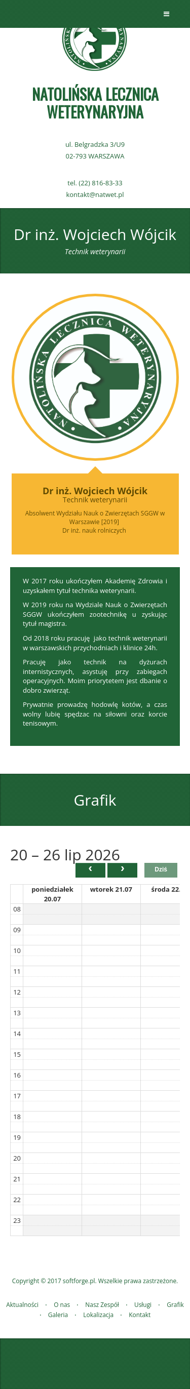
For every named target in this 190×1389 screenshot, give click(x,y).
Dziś (161, 869)
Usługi (142, 1304)
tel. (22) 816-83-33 (94, 182)
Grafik (175, 1304)
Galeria (58, 1315)
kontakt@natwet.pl (95, 194)
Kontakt (139, 1315)
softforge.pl (79, 1281)
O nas (62, 1304)
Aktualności (22, 1304)
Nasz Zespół (102, 1304)
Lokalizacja (98, 1315)
